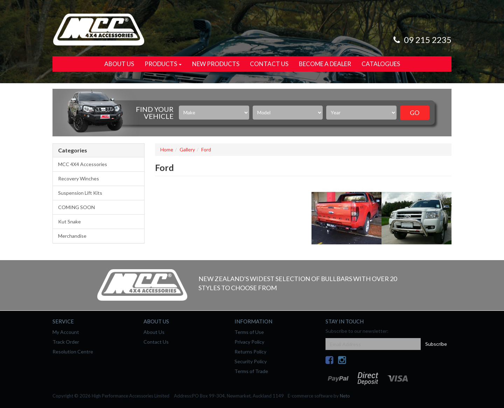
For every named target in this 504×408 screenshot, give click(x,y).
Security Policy (250, 361)
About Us (119, 63)
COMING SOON (76, 207)
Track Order (65, 342)
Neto (345, 396)
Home (166, 149)
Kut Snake (69, 221)
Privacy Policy (249, 342)
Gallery (187, 149)
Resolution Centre (72, 352)
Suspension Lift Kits (80, 193)
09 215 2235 (421, 40)
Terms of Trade (251, 371)
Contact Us (269, 63)
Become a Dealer (325, 63)
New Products (215, 63)
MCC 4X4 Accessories (82, 164)
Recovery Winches (78, 178)
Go (414, 112)
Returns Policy (250, 352)
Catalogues (381, 63)
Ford (206, 149)
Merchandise (72, 236)
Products (163, 63)
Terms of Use (249, 332)
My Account (65, 332)
